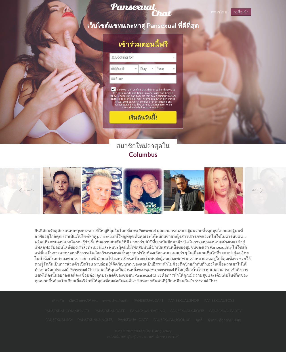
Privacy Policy (152, 92)
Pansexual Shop (183, 300)
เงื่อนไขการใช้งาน (83, 301)
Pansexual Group (187, 310)
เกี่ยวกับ (58, 301)
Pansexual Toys (219, 300)
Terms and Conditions (130, 92)
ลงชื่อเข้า (241, 12)
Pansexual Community (66, 310)
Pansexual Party (225, 310)
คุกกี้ (199, 320)
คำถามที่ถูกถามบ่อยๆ (224, 320)
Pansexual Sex (58, 319)
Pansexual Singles (95, 319)
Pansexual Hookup (171, 319)
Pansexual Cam (148, 300)
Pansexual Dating (147, 310)
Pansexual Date (110, 310)
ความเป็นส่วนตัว (115, 301)
